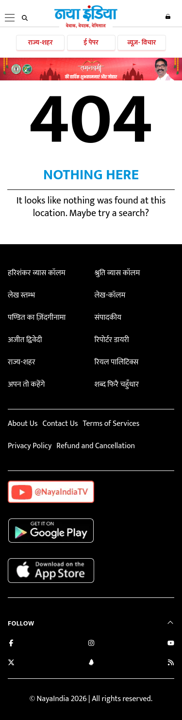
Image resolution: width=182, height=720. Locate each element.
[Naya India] (85, 26)
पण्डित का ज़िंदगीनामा (37, 317)
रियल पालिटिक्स (116, 362)
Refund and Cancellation (95, 446)
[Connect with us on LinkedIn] (91, 663)
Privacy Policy (29, 446)
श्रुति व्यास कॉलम (117, 273)
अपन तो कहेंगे (26, 384)
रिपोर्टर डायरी (111, 339)
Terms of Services (111, 423)
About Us (22, 423)
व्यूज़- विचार (141, 42)
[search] (25, 18)
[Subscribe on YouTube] (170, 644)
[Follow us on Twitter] (11, 663)
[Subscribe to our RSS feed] (170, 663)
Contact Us (60, 423)
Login (168, 16)
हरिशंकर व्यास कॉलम (37, 273)
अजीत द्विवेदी (25, 339)
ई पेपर (91, 42)
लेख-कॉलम (109, 295)
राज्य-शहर (40, 42)
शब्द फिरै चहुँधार (116, 384)
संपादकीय (107, 317)
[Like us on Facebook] (11, 644)
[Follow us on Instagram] (91, 644)
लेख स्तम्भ (21, 295)
